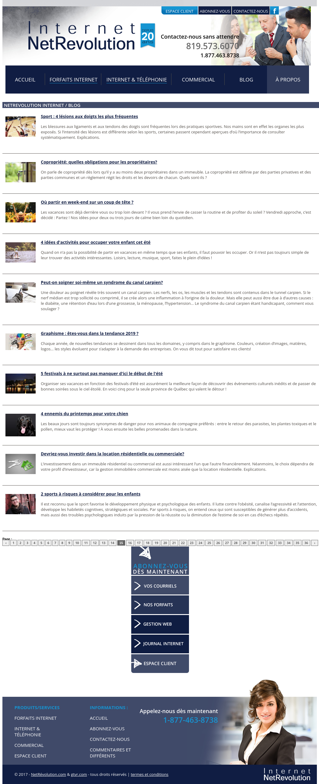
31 (262, 543)
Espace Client (31, 756)
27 (227, 543)
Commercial (198, 79)
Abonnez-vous (215, 11)
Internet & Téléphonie (136, 79)
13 (103, 543)
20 (165, 543)
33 (280, 543)
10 (77, 543)
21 (174, 543)
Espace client (180, 11)
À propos (288, 79)
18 (147, 543)
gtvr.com (79, 774)
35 (297, 543)
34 (288, 543)
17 (139, 543)
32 (271, 543)
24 (200, 543)
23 (192, 543)
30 (253, 543)
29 (244, 543)
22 (183, 543)
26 (218, 543)
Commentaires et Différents (110, 753)
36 (306, 543)
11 (86, 543)
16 (130, 543)
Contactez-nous (250, 11)
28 (235, 543)
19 (156, 543)
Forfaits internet (73, 79)
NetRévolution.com (48, 774)
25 (209, 543)
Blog (246, 79)
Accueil (25, 79)
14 (112, 543)
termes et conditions (149, 774)
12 (94, 543)
